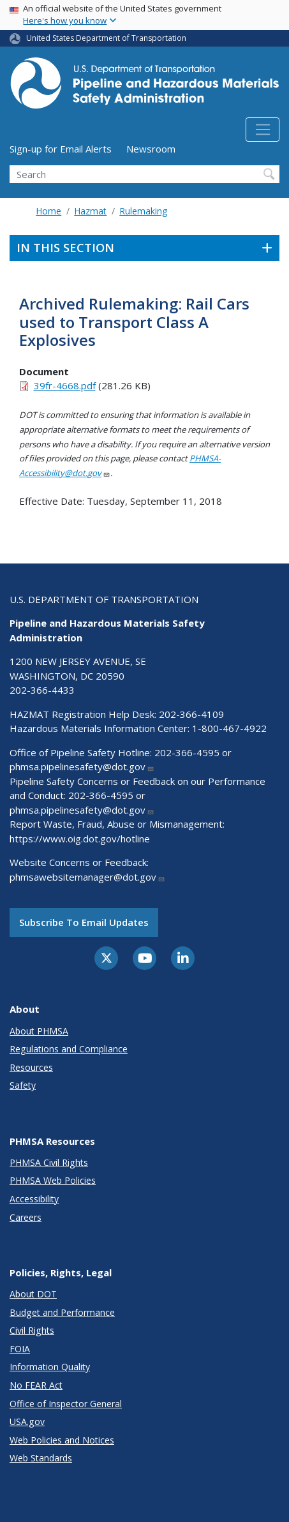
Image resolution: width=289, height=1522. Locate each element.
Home (48, 211)
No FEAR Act (36, 1385)
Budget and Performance (62, 1312)
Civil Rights (32, 1330)
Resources (31, 1067)
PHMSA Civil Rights (49, 1162)
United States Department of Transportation (106, 38)
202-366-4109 (191, 714)
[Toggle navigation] (262, 129)
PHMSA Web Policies (53, 1180)
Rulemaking (143, 211)
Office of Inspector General (66, 1404)
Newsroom (150, 148)
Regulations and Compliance (69, 1049)
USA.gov (27, 1421)
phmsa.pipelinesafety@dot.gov (82, 766)
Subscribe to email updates (84, 922)
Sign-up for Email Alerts (61, 148)
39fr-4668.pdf (65, 385)
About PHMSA (39, 1031)
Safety (23, 1085)
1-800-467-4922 (229, 728)
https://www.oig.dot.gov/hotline (80, 838)
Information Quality (50, 1367)
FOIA (20, 1349)
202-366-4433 (42, 689)
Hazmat (90, 211)
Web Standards (41, 1458)
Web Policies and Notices (62, 1440)
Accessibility (34, 1199)
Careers (25, 1217)
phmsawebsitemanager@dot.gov (87, 876)
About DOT (33, 1294)
